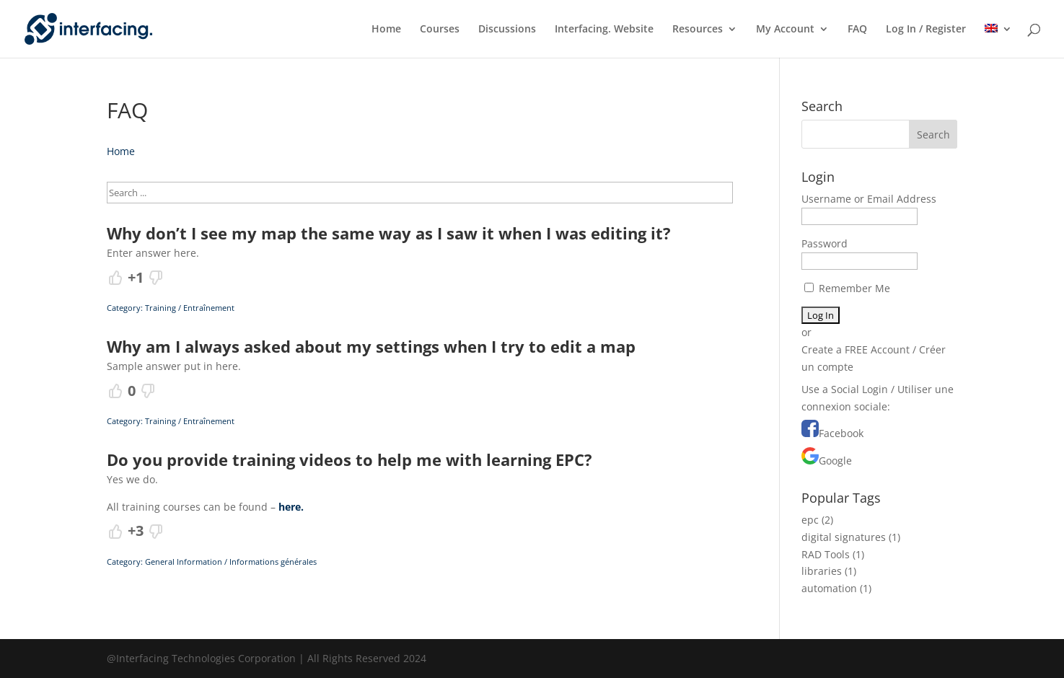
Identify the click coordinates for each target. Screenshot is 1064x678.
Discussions (507, 29)
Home (386, 29)
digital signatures (843, 537)
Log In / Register (926, 29)
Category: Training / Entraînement (170, 307)
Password (824, 243)
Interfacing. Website (604, 29)
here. (291, 507)
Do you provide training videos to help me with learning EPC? (349, 459)
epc (810, 520)
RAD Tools (825, 554)
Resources (697, 29)
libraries (821, 571)
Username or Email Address (868, 199)
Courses (440, 29)
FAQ (857, 29)
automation (829, 588)
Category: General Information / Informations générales (212, 561)
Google (835, 460)
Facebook (841, 433)
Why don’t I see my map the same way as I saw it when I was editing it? (389, 233)
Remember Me (847, 288)
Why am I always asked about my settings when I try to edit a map (371, 346)
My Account (785, 29)
